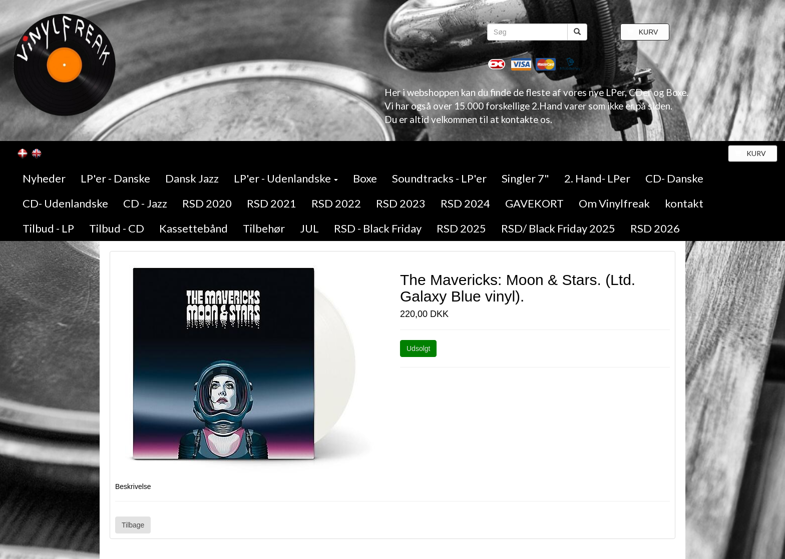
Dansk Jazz (192, 178)
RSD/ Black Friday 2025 (558, 228)
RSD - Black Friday (378, 228)
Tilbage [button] (133, 525)
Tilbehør (264, 228)
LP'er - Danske (115, 178)
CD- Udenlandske (65, 203)
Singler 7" (525, 178)
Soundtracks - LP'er (439, 178)
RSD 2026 (655, 228)
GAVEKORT (534, 203)
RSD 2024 (465, 203)
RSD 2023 (401, 203)
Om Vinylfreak (614, 203)
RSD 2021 (271, 203)
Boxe (365, 178)
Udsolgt (418, 348)
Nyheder (44, 178)
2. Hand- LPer (597, 178)
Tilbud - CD (116, 228)
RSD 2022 (336, 203)
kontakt (684, 203)
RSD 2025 (461, 228)
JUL (309, 228)
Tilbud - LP (48, 228)
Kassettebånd (193, 228)
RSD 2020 (207, 203)
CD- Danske (674, 178)
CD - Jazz (145, 203)
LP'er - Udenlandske (286, 178)
